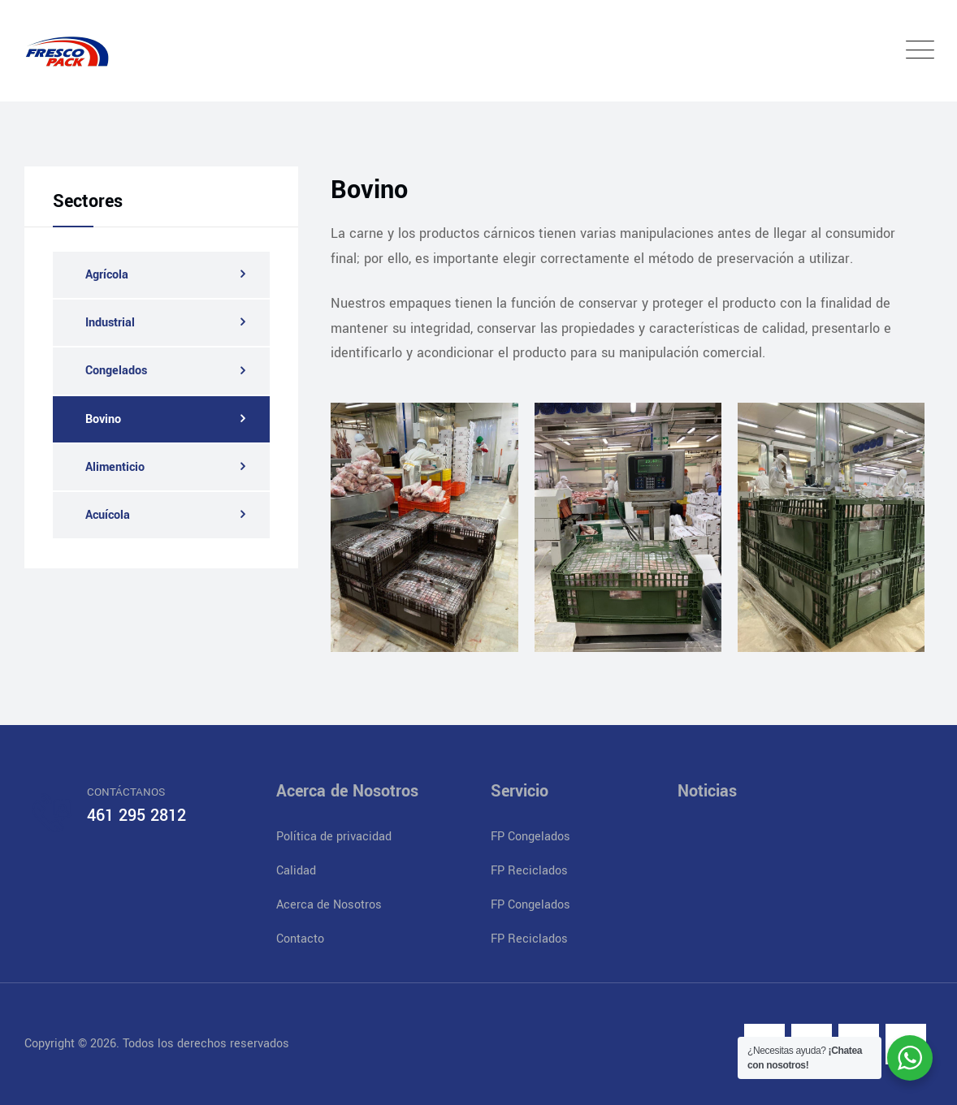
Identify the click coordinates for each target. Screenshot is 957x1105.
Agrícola (106, 274)
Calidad (296, 870)
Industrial (110, 322)
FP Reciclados (529, 870)
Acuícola (107, 515)
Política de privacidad (334, 836)
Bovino (103, 419)
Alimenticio (115, 467)
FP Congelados (530, 836)
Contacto (300, 938)
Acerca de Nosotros (329, 904)
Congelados (116, 370)
